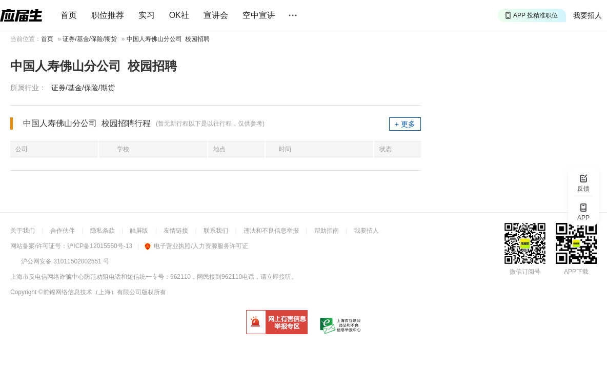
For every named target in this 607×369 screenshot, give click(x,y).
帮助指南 (326, 230)
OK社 (179, 15)
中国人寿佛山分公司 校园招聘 (168, 39)
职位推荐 (107, 15)
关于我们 (22, 230)
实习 (146, 15)
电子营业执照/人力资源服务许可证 (196, 246)
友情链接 (176, 230)
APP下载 (576, 271)
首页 (68, 15)
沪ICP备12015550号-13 (99, 246)
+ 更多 (405, 124)
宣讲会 (216, 15)
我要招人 (587, 15)
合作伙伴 (62, 230)
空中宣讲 (258, 15)
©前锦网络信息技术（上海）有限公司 (89, 292)
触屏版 (139, 230)
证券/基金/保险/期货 (90, 39)
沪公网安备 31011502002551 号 (65, 261)
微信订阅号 (525, 271)
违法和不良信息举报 (271, 230)
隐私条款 (102, 230)
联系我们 (216, 230)
